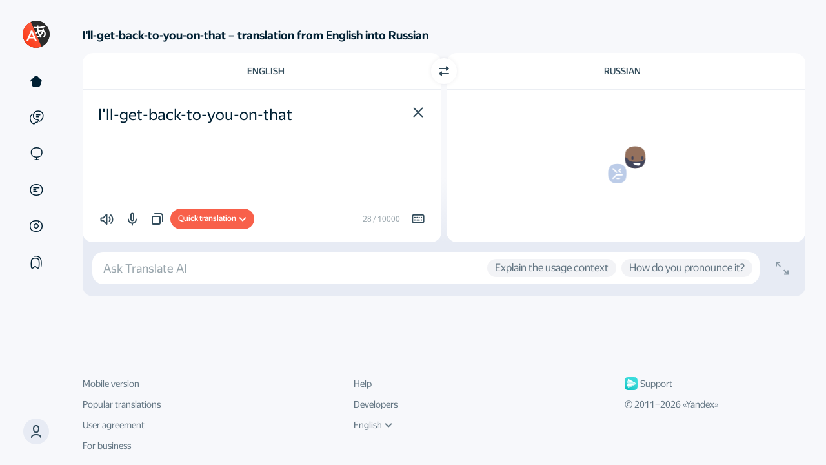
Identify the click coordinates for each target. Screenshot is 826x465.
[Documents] (36, 190)
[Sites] (36, 154)
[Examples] (36, 117)
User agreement (114, 425)
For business (107, 445)
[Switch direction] (444, 71)
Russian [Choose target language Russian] (622, 71)
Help (363, 383)
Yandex (700, 404)
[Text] (36, 81)
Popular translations (122, 404)
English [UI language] (373, 425)
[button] (36, 431)
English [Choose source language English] (266, 71)
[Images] (36, 226)
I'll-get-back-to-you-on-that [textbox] (195, 115)
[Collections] (36, 262)
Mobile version (111, 383)
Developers (376, 404)
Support (648, 383)
